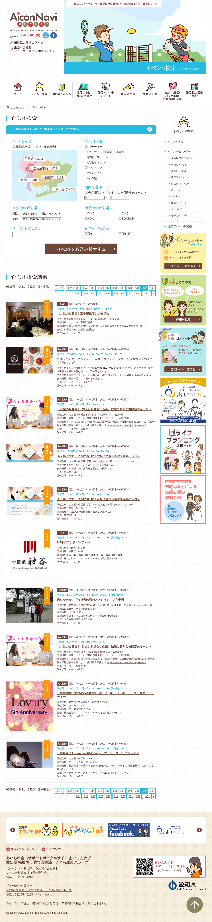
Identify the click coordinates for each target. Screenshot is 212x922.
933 (77, 288)
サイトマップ (53, 849)
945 (85, 293)
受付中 (91, 233)
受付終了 (126, 233)
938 (115, 288)
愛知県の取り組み (112, 3)
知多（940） (29, 180)
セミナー (92, 151)
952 (138, 293)
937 (107, 288)
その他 (91, 178)
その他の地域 (46, 146)
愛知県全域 (21, 146)
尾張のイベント (179, 164)
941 (137, 288)
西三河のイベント (180, 177)
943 (152, 288)
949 (116, 293)
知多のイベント (179, 171)
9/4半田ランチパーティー (73, 542)
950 (123, 293)
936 (99, 288)
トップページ (17, 107)
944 (78, 293)
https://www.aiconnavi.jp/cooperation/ (126, 425)
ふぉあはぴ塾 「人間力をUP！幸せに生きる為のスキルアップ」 (98, 456)
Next (199, 830)
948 (108, 293)
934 (84, 288)
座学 (107, 151)
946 (93, 293)
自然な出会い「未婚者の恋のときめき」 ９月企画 (90, 599)
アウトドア (94, 167)
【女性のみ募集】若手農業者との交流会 (83, 313)
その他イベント (179, 215)
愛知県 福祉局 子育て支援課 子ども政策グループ (39, 890)
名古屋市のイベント (181, 158)
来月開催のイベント (132, 192)
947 (101, 293)
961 (147, 293)
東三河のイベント (180, 183)
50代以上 (126, 218)
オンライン (94, 172)
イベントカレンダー (179, 152)
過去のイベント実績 (180, 226)
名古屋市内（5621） (45, 168)
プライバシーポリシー (24, 849)
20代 (89, 213)
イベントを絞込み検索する (81, 249)
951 (131, 293)
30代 (123, 213)
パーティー (94, 146)
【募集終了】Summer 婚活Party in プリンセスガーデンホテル (98, 753)
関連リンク (151, 3)
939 (122, 288)
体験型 (118, 151)
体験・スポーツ (96, 157)
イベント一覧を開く (183, 266)
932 (70, 288)
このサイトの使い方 (87, 3)
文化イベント (95, 162)
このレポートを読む (183, 369)
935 (92, 288)
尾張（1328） (35, 158)
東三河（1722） (65, 189)
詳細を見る (183, 319)
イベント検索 (175, 142)
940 (130, 288)
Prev (12, 830)
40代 (89, 218)
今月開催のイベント (99, 192)
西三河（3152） (54, 177)
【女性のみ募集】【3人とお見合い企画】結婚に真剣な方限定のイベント (104, 409)
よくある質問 (133, 3)
